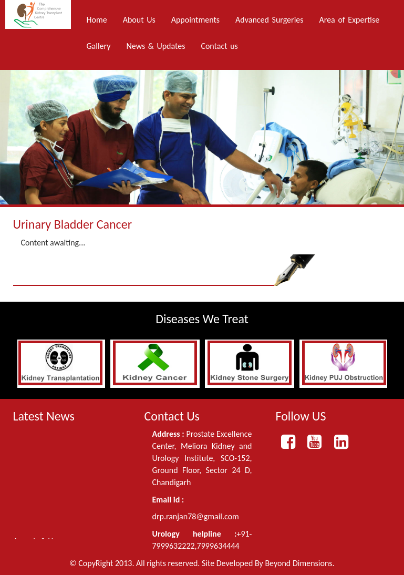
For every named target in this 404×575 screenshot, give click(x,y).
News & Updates (155, 46)
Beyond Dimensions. (299, 563)
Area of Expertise (349, 20)
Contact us (219, 46)
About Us (139, 20)
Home (97, 20)
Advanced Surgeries (269, 20)
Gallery (99, 46)
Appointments (195, 20)
